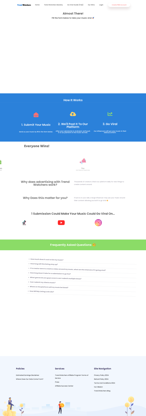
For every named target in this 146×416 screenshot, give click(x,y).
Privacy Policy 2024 (101, 375)
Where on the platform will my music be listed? (33, 289)
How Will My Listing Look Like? (26, 293)
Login (101, 5)
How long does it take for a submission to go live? (33, 275)
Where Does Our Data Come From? (29, 379)
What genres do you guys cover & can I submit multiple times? (39, 280)
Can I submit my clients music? (26, 284)
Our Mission (98, 387)
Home (37, 5)
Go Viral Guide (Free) (75, 5)
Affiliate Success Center (64, 386)
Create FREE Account (119, 5)
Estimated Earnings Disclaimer (27, 375)
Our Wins (91, 5)
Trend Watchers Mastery (53, 5)
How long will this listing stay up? (27, 266)
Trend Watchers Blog (102, 391)
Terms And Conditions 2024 (104, 383)
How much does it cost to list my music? (29, 261)
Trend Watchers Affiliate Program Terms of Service (71, 376)
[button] (64, 261)
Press (57, 382)
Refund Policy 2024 (101, 379)
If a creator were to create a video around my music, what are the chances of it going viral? (51, 270)
